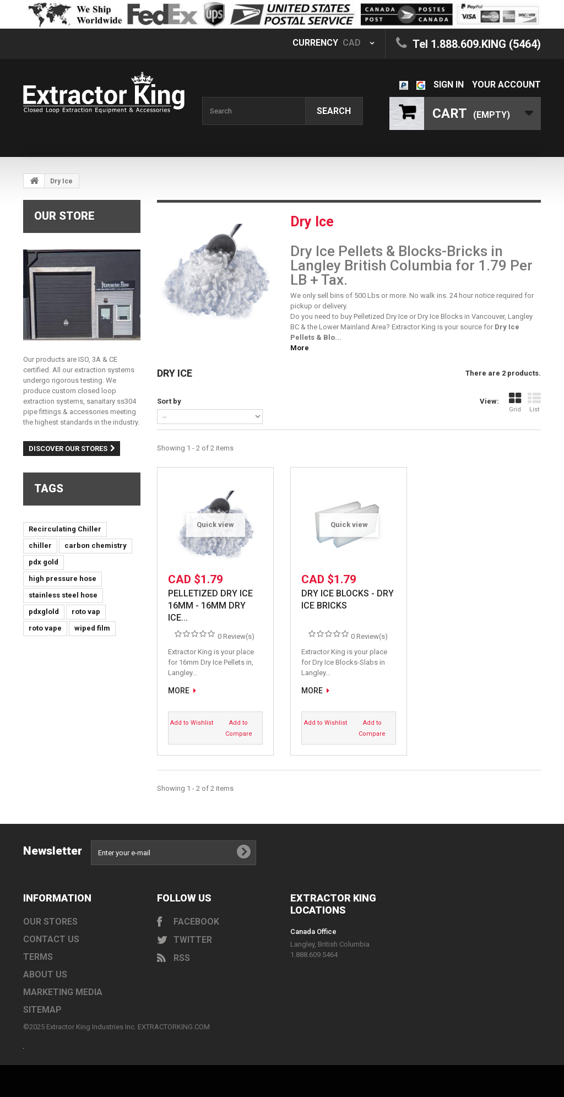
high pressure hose (62, 578)
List (534, 402)
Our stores (50, 921)
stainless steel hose (63, 595)
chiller (40, 545)
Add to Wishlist (191, 722)
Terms (38, 957)
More (299, 348)
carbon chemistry (95, 545)
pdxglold (44, 611)
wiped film (92, 628)
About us (45, 974)
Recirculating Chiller (65, 529)
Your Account (506, 84)
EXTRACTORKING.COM (174, 1027)
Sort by (169, 401)
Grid (515, 402)
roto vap (86, 611)
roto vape (45, 628)
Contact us (51, 939)
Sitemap (42, 1009)
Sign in (448, 84)
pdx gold (43, 562)
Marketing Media (62, 992)
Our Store (64, 215)
